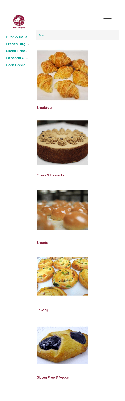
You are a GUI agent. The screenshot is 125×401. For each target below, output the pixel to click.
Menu (43, 35)
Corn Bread (16, 65)
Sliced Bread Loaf (21, 51)
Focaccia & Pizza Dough (26, 58)
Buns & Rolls (16, 37)
